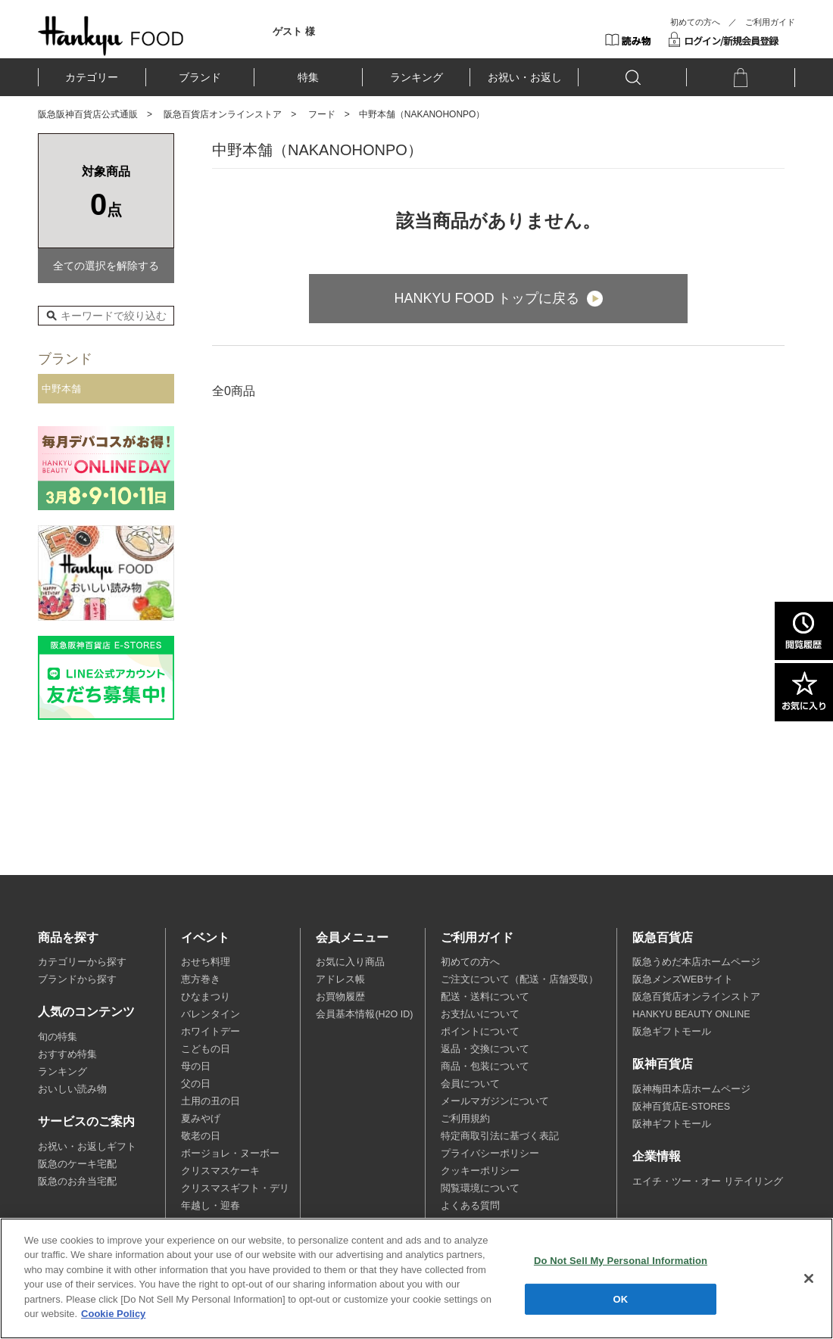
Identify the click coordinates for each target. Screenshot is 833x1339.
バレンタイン (210, 1014)
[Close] (808, 1278)
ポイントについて (480, 1031)
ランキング (416, 77)
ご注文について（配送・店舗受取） (519, 979)
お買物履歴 (340, 997)
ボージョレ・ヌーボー (230, 1153)
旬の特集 (57, 1037)
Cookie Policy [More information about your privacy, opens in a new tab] (113, 1313)
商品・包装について (485, 1066)
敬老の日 (200, 1136)
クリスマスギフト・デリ (235, 1188)
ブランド (200, 77)
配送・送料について (485, 997)
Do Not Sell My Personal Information (620, 1260)
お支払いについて (480, 1014)
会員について (470, 1084)
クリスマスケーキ (220, 1171)
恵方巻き (200, 979)
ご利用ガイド (770, 21)
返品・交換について (485, 1049)
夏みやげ (200, 1118)
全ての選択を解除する (106, 266)
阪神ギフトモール (671, 1124)
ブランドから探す (77, 979)
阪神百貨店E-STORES (681, 1106)
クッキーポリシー (480, 1171)
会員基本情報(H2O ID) (364, 1014)
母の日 (196, 1066)
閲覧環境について (480, 1188)
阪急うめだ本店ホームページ (696, 962)
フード (321, 114)
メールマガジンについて (495, 1101)
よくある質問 (470, 1205)
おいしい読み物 (72, 1089)
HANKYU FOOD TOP (111, 35)
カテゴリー (91, 77)
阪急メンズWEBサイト (682, 979)
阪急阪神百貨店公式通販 (88, 114)
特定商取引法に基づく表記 (500, 1136)
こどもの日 (205, 1049)
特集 (308, 77)
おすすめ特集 (67, 1054)
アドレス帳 (340, 979)
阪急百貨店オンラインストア (223, 114)
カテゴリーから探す (82, 962)
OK (621, 1298)
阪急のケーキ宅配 (77, 1164)
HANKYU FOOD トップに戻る (486, 298)
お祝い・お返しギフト (87, 1146)
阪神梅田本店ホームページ (691, 1089)
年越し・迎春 (210, 1205)
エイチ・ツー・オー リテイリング (707, 1181)
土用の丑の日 (210, 1101)
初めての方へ (695, 21)
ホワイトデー (210, 1031)
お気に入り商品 (350, 962)
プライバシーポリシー (490, 1153)
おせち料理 (205, 962)
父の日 (196, 1084)
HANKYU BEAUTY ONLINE (691, 1014)
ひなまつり (205, 997)
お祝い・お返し (525, 77)
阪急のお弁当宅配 (77, 1181)
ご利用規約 (465, 1118)
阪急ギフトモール (671, 1031)
